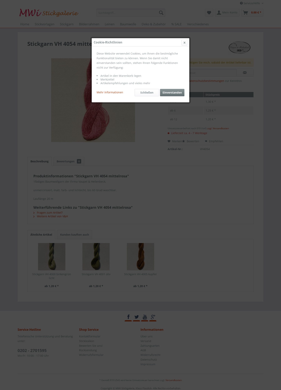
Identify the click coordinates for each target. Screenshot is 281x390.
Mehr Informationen (110, 92)
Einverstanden (172, 92)
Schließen (146, 92)
